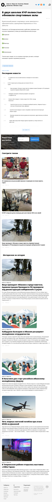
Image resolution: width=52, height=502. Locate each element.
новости (17, 73)
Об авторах (26, 487)
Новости (8, 4)
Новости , (4, 282)
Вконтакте (16, 489)
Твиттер (15, 494)
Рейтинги (16, 5)
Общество (14, 4)
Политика (21, 4)
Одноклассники (17, 491)
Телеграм (16, 493)
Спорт (20, 5)
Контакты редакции (26, 490)
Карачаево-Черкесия (8, 65)
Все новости (26, 130)
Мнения (26, 4)
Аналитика (9, 5)
